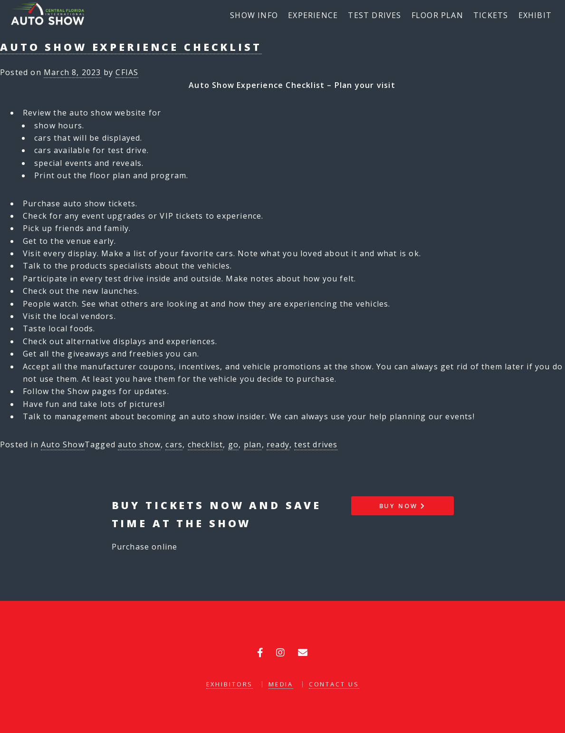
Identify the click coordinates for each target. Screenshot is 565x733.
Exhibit (535, 15)
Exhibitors (229, 684)
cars (173, 444)
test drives (315, 444)
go (233, 444)
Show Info (254, 15)
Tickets (490, 15)
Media (280, 684)
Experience (313, 15)
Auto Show (63, 444)
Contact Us (334, 684)
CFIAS (126, 72)
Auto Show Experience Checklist (131, 47)
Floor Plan (437, 15)
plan (253, 444)
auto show (139, 444)
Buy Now (402, 506)
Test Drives (374, 15)
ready (278, 444)
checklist (205, 444)
